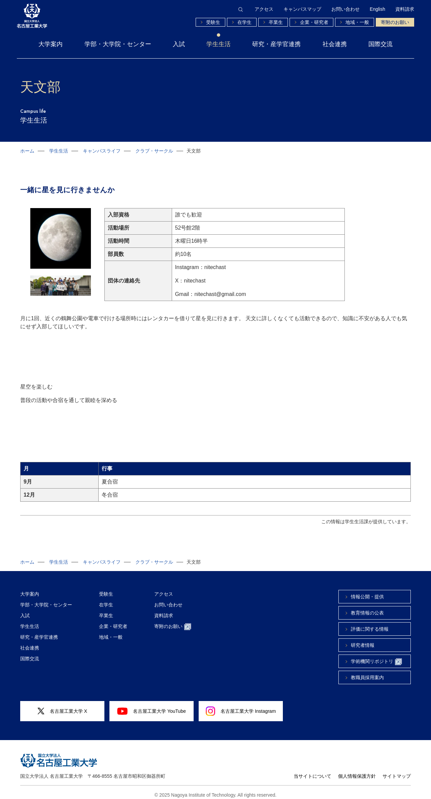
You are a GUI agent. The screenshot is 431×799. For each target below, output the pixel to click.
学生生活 (218, 44)
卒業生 (276, 22)
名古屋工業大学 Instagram (241, 706)
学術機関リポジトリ (376, 656)
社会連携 (335, 44)
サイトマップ (397, 771)
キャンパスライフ (102, 151)
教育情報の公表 (367, 607)
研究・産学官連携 (276, 44)
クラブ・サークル (154, 151)
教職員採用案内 (367, 672)
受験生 (213, 22)
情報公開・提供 (367, 591)
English (377, 9)
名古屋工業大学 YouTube (151, 706)
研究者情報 (362, 640)
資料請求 (404, 9)
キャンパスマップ (302, 9)
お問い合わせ (345, 9)
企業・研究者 (314, 22)
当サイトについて (312, 771)
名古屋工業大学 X (62, 706)
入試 (179, 44)
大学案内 (50, 44)
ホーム (27, 151)
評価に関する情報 (370, 624)
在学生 (244, 22)
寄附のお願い (395, 22)
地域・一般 (357, 22)
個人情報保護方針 (357, 771)
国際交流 (380, 44)
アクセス (264, 9)
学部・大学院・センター (118, 44)
